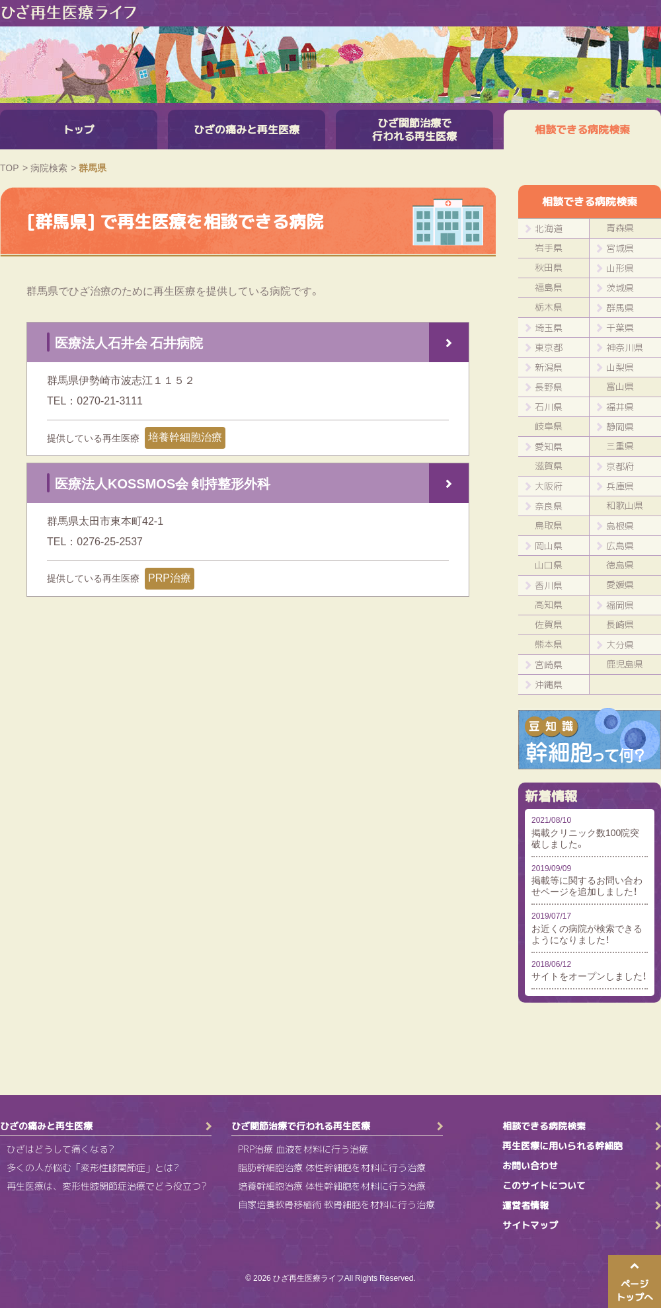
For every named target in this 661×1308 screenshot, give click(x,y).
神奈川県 (624, 347)
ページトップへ (634, 1290)
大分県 (620, 644)
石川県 (549, 407)
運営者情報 (525, 1205)
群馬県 (620, 307)
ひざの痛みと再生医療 (246, 129)
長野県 (549, 387)
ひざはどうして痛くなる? (60, 1149)
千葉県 (620, 327)
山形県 (620, 268)
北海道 (549, 228)
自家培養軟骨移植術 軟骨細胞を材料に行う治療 (336, 1204)
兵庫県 (620, 486)
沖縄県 (549, 684)
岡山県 (549, 545)
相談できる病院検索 (582, 129)
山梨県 (620, 367)
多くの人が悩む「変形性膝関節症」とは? (93, 1167)
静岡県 (620, 426)
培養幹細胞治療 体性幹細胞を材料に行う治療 (332, 1186)
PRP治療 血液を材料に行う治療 (303, 1149)
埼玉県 (549, 327)
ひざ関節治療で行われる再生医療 (414, 129)
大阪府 (549, 486)
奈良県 (549, 506)
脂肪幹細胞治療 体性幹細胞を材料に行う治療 (332, 1167)
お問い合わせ (530, 1166)
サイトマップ (530, 1225)
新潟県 (549, 367)
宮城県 (620, 248)
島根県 (620, 525)
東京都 (549, 347)
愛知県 (549, 446)
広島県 (620, 545)
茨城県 (620, 288)
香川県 (549, 585)
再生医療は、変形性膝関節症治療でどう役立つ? (107, 1186)
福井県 (620, 407)
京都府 (620, 466)
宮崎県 (549, 664)
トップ (79, 129)
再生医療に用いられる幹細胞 (562, 1146)
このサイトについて (544, 1185)
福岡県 (620, 605)
